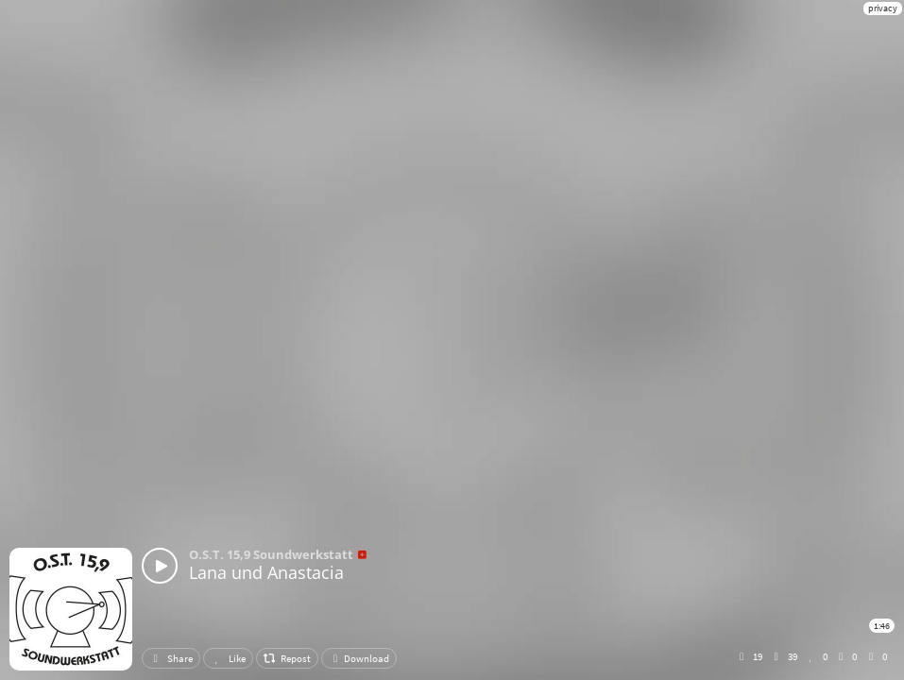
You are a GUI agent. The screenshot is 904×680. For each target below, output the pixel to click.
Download (359, 658)
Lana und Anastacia (266, 572)
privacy (882, 8)
